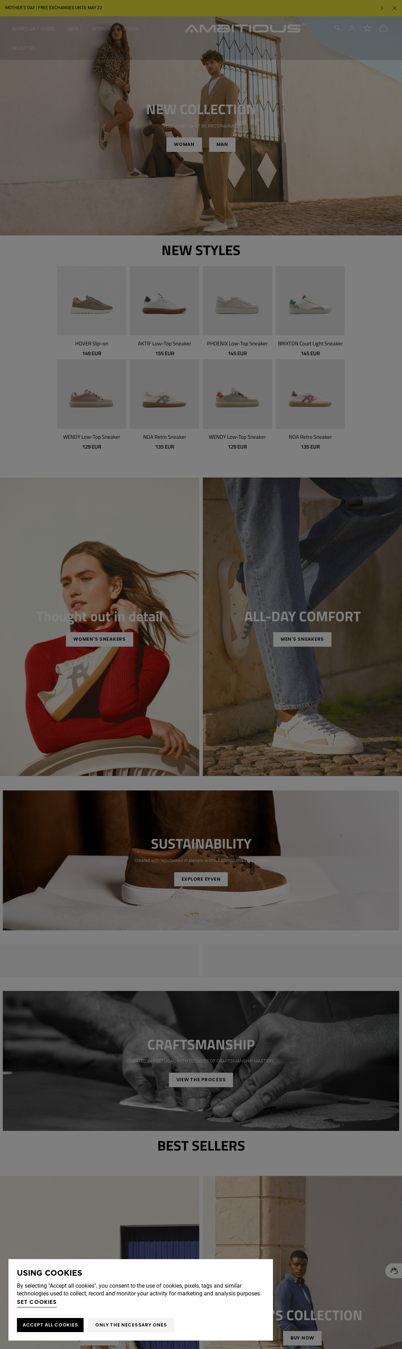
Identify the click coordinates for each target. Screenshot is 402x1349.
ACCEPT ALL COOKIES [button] (50, 1325)
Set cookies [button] (37, 1302)
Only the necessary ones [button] (131, 1325)
